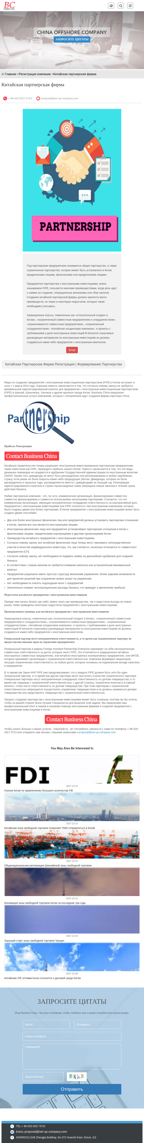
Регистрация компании (35, 74)
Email (72, 350)
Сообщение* (72, 1056)
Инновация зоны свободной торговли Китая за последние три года (45, 902)
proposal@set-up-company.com (59, 98)
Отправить (72, 1089)
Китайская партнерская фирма (74, 74)
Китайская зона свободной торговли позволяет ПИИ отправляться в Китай (49, 828)
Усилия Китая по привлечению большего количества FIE (38, 790)
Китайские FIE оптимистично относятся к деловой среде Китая (42, 978)
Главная (10, 74)
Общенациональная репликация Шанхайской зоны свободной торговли (48, 865)
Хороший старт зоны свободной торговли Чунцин (34, 940)
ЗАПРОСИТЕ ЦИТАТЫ (72, 39)
